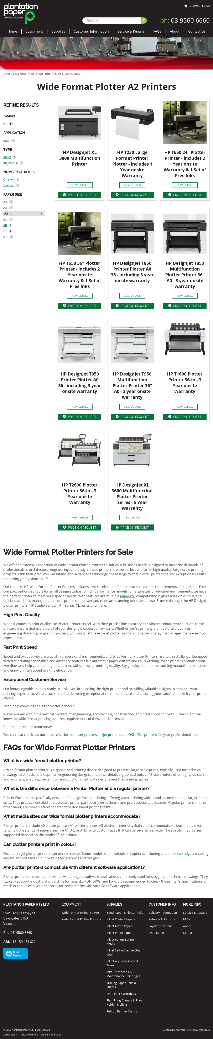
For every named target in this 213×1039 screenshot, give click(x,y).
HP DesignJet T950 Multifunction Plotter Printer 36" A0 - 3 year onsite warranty (132, 385)
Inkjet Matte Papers (120, 926)
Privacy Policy (28, 1034)
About (175, 31)
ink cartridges (182, 853)
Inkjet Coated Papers (120, 919)
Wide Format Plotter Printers (44, 74)
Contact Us (197, 31)
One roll (9, 179)
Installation (156, 933)
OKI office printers (142, 734)
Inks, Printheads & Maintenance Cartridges (123, 974)
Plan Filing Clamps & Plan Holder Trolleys (124, 1002)
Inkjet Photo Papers (119, 933)
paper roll (127, 596)
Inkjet (7, 157)
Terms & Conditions (50, 1034)
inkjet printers (110, 734)
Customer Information (91, 31)
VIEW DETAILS (79, 185)
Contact (188, 933)
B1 (5, 231)
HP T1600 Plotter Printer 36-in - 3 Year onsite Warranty (185, 382)
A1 (5, 219)
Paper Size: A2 (72, 74)
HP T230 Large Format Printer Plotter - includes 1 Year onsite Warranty (132, 163)
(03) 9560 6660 (17, 932)
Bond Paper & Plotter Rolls (124, 913)
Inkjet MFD (10, 163)
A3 (5, 208)
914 (5, 237)
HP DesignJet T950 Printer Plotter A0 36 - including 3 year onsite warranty (79, 382)
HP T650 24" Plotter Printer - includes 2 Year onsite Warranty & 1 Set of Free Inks (185, 163)
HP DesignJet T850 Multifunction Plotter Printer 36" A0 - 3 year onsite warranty (185, 274)
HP (5, 124)
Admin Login (10, 1034)
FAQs (157, 31)
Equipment (34, 31)
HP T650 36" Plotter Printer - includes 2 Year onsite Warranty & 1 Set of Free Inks (80, 274)
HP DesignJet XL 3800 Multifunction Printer (79, 158)
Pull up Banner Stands (122, 1011)
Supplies (58, 31)
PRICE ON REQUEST (82, 195)
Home (12, 31)
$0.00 (206, 6)
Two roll (8, 185)
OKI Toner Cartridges (121, 994)
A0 (5, 225)
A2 (6, 213)
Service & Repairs (131, 31)
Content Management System (179, 1029)
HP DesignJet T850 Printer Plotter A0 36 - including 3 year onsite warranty (132, 271)
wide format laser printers (76, 734)
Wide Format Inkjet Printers (81, 913)
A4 (5, 202)
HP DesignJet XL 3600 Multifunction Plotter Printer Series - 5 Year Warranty (132, 496)
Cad (6, 140)
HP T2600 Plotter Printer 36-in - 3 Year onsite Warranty (80, 493)
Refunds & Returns (162, 919)
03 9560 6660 (185, 20)
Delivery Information (163, 913)
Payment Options (160, 926)
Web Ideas (204, 1029)
